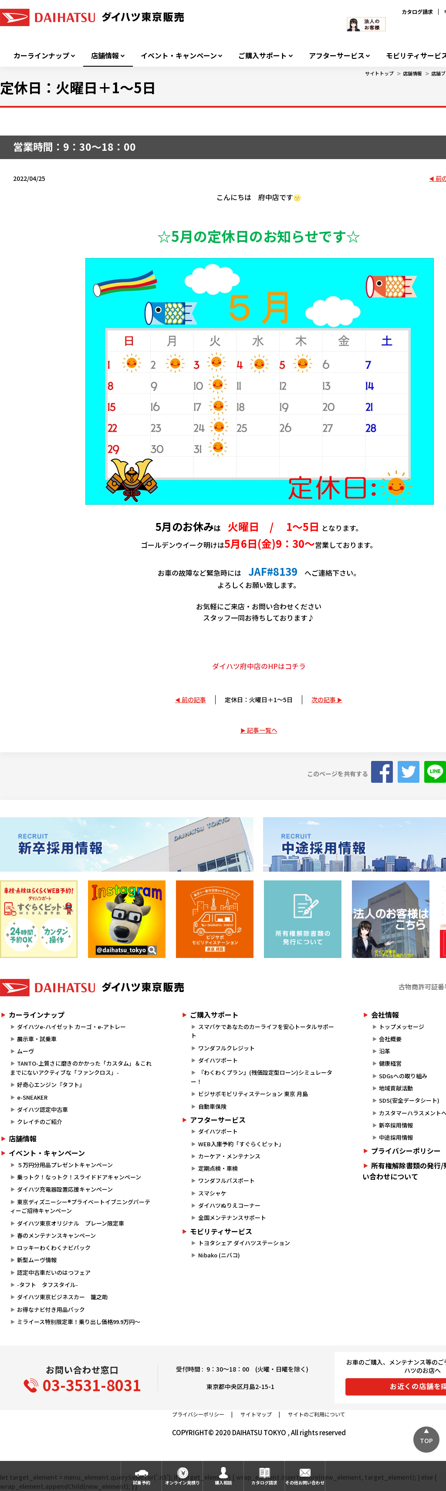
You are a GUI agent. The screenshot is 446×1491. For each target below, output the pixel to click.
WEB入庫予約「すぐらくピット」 (241, 1144)
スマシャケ (212, 1193)
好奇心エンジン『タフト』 (51, 1084)
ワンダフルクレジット (226, 1048)
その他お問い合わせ (304, 1482)
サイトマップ (256, 1414)
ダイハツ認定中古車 (42, 1109)
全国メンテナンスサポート (232, 1217)
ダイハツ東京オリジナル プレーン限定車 (70, 1223)
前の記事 (194, 699)
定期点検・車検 (218, 1168)
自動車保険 (212, 1106)
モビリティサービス (221, 1231)
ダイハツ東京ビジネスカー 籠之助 (62, 1297)
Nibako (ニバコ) (219, 1255)
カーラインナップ (41, 55)
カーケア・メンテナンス (229, 1156)
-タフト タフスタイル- (47, 1284)
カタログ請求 (417, 11)
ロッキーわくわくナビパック (54, 1247)
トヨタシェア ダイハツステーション (244, 1243)
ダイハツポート (218, 1060)
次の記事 (323, 699)
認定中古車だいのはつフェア (54, 1272)
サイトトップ (379, 73)
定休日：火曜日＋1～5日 (259, 699)
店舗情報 (105, 55)
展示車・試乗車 (37, 1039)
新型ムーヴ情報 (37, 1260)
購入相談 (223, 1482)
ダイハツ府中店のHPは (248, 666)
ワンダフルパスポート (226, 1180)
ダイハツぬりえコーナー (229, 1205)
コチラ (295, 666)
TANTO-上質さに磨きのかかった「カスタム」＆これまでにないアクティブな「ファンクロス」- (81, 1068)
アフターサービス (337, 55)
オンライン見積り (182, 1482)
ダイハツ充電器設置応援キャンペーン (65, 1189)
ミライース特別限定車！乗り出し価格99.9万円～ (78, 1322)
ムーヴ (25, 1051)
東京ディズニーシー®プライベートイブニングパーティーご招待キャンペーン (80, 1206)
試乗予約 (141, 1482)
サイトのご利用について (316, 1414)
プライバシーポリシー (198, 1414)
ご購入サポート (262, 55)
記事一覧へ (262, 730)
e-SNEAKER (32, 1097)
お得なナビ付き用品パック (54, 1309)
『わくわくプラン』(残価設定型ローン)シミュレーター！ (261, 1077)
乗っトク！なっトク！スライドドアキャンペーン (79, 1177)
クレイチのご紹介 (39, 1121)
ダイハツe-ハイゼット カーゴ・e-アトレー (71, 1026)
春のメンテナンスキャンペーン (56, 1235)
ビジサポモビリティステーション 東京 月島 (253, 1094)
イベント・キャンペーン (179, 55)
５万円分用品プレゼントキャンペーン (65, 1165)
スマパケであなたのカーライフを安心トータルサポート (262, 1031)
